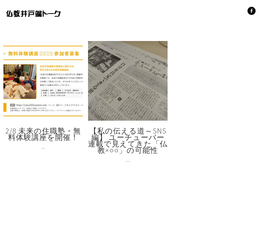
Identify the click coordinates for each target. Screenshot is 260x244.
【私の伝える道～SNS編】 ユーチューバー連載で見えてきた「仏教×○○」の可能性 (128, 140)
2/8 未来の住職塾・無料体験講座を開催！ (43, 134)
